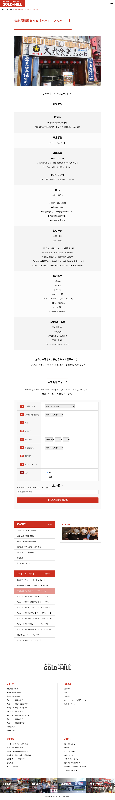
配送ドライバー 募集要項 (25, 552)
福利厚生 (20, 558)
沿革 (65, 692)
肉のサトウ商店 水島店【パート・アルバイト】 (33, 624)
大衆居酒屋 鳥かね (13, 696)
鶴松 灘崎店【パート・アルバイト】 (29, 635)
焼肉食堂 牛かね (12, 689)
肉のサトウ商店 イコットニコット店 (19, 708)
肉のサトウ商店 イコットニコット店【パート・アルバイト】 (34, 608)
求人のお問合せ (12, 767)
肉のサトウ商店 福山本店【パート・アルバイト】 (34, 629)
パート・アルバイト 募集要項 (27, 530)
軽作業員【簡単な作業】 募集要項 (29, 547)
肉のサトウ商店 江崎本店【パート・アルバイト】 (34, 613)
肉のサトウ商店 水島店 (15, 719)
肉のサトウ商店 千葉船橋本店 (17, 704)
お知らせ (67, 739)
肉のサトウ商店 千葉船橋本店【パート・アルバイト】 (34, 603)
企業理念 (67, 696)
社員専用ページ (69, 704)
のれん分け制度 (69, 751)
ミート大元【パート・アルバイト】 (29, 640)
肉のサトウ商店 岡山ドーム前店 (18, 715)
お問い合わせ (69, 755)
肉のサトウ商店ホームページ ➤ (75, 767)
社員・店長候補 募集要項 (25, 536)
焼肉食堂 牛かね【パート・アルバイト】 (31, 580)
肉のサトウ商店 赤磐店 (15, 700)
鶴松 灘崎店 (11, 727)
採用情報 (10, 739)
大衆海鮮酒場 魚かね (14, 692)
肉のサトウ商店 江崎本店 (15, 711)
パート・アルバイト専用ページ (75, 700)
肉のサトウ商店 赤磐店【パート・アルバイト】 (33, 596)
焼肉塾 (66, 747)
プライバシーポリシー (72, 759)
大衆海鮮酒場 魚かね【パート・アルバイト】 (33, 585)
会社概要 (67, 684)
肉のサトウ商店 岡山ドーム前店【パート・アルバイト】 (34, 619)
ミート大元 (11, 730)
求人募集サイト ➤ (70, 770)
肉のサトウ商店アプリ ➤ (73, 763)
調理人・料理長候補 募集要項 (27, 541)
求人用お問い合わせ (24, 563)
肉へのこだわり (69, 744)
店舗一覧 (10, 684)
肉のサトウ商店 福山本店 (15, 723)
